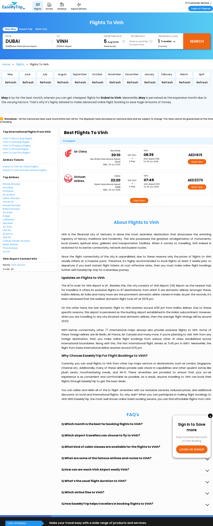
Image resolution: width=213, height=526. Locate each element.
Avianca (8, 233)
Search (197, 41)
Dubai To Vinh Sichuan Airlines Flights (25, 170)
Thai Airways (10, 248)
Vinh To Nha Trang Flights (17, 138)
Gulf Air (7, 230)
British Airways (11, 209)
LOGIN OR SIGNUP (192, 449)
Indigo (6, 216)
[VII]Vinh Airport (64, 46)
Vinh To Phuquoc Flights (17, 145)
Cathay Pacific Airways (16, 241)
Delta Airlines (10, 244)
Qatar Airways (11, 198)
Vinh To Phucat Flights (15, 149)
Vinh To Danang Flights (16, 142)
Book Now (197, 161)
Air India (7, 212)
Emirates (8, 187)
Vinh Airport (18, 265)
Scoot (6, 251)
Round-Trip (25, 29)
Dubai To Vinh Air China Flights (20, 166)
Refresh (10, 82)
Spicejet (8, 223)
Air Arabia (9, 194)
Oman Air (8, 201)
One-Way (10, 29)
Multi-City (41, 29)
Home (6, 64)
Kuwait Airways (12, 205)
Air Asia (7, 226)
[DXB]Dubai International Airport (21, 46)
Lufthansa (8, 219)
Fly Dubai (8, 191)
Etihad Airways (11, 184)
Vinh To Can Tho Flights (16, 152)
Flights (20, 64)
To (58, 36)
